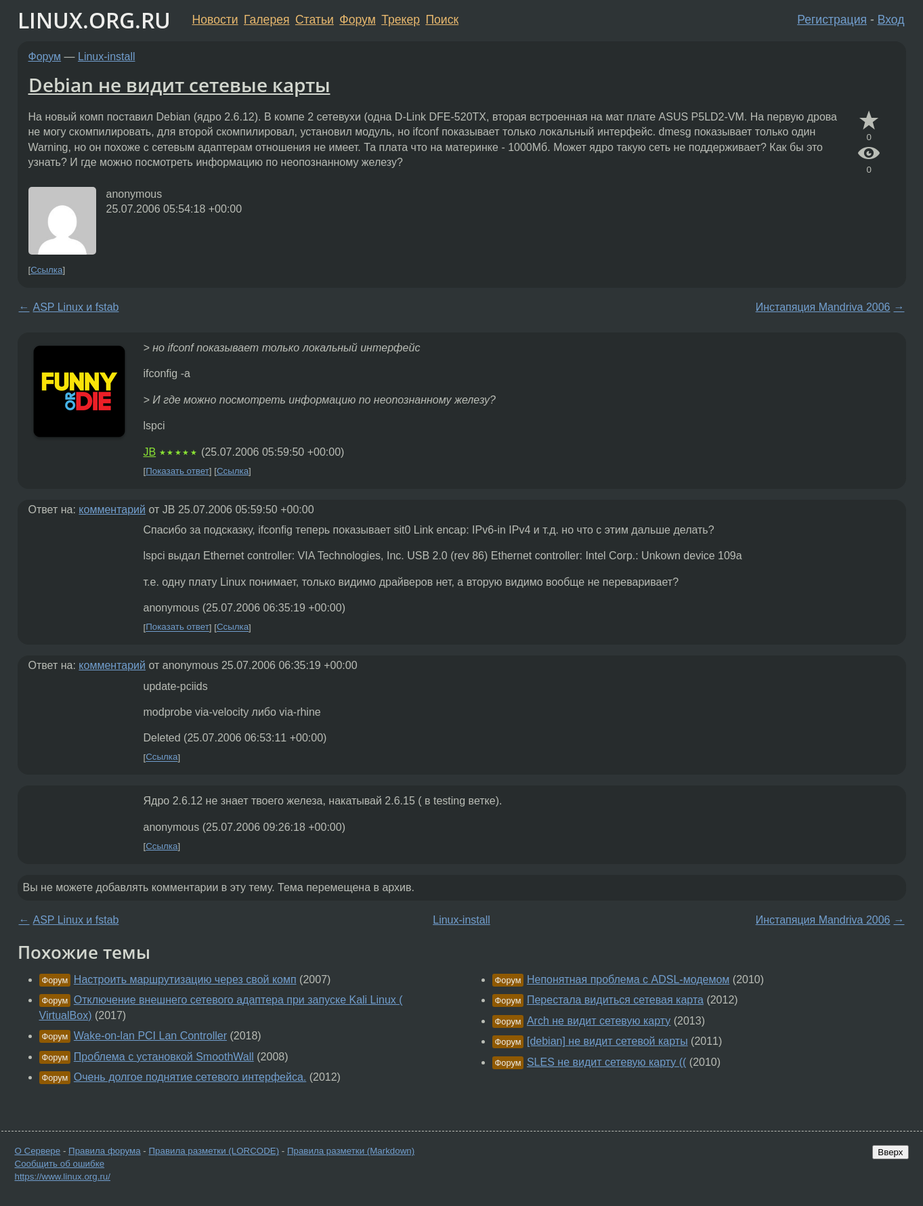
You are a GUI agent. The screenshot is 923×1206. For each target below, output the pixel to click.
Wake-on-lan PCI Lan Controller (150, 1035)
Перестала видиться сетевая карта (615, 1000)
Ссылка (46, 270)
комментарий (112, 509)
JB (150, 452)
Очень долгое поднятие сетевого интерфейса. (190, 1077)
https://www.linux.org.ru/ (62, 1176)
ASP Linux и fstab (76, 307)
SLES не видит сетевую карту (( (606, 1062)
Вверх (890, 1152)
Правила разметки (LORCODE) (213, 1151)
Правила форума (104, 1151)
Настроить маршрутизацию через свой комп (185, 979)
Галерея (266, 19)
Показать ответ (177, 471)
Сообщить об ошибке (60, 1164)
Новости (215, 19)
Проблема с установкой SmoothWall (164, 1056)
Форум (357, 19)
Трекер (400, 19)
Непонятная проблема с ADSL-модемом (628, 979)
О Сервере (38, 1151)
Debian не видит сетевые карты (179, 85)
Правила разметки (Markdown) (350, 1151)
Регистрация (832, 19)
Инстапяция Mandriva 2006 (823, 307)
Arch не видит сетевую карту (598, 1021)
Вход (891, 19)
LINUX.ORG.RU (94, 20)
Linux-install (106, 56)
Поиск (441, 19)
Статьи (314, 19)
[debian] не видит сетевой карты (607, 1041)
